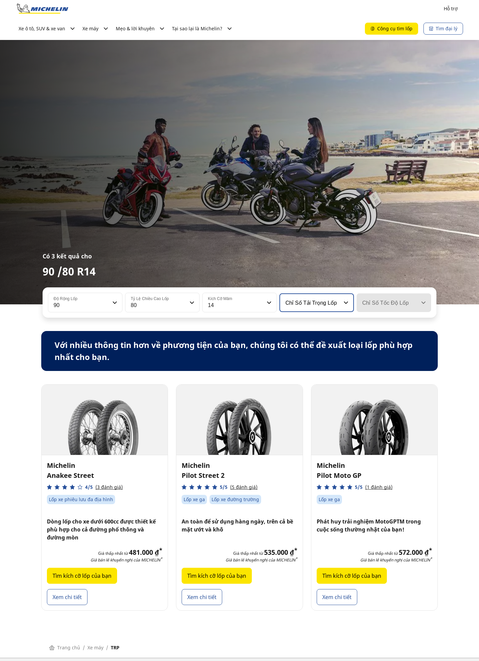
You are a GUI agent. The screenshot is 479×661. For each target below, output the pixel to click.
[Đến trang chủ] (42, 9)
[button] (114, 303)
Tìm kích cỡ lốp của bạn (82, 575)
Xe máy (95, 647)
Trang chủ (64, 647)
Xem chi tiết (67, 597)
